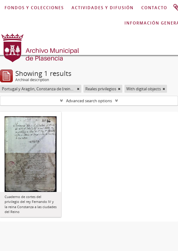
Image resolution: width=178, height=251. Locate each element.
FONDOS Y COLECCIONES (34, 7)
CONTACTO (154, 7)
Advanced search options (89, 100)
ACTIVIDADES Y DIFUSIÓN (103, 7)
